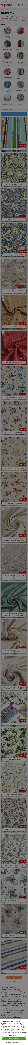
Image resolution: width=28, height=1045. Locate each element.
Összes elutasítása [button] (14, 1035)
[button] (14, 1042)
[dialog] (14, 522)
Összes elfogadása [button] (14, 1038)
